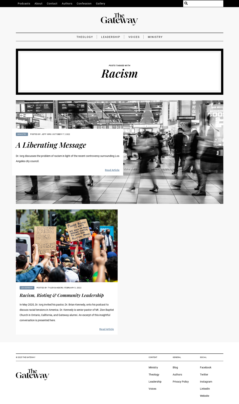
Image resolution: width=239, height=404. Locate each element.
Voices (134, 36)
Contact (52, 3)
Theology (85, 36)
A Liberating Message (51, 145)
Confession (84, 3)
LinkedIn (205, 388)
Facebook (205, 367)
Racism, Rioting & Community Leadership (62, 295)
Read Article (112, 170)
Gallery (100, 3)
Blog (175, 367)
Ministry (155, 36)
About (39, 3)
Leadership (110, 36)
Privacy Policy (181, 381)
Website (204, 395)
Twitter (204, 374)
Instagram (206, 381)
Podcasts (24, 3)
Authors (67, 3)
